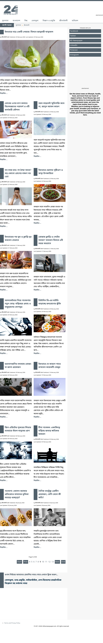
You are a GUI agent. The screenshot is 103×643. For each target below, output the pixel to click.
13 (53, 562)
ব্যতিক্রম (75, 20)
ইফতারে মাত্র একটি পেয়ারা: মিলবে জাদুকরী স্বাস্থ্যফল (29, 31)
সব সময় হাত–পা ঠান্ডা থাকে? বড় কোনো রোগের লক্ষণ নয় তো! (18, 173)
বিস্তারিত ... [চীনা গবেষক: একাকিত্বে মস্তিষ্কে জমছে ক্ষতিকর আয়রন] (37, 481)
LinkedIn (73, 45)
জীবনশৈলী (63, 20)
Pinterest (74, 50)
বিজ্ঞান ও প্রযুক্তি (49, 20)
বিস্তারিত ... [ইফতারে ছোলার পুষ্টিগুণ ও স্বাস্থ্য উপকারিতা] (37, 223)
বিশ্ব (25, 20)
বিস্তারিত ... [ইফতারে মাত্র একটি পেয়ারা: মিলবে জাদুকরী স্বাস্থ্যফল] (3, 93)
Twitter (73, 36)
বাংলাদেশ (16, 20)
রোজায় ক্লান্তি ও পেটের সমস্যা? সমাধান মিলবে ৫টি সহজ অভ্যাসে (50, 240)
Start (19, 562)
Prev (26, 562)
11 (46, 562)
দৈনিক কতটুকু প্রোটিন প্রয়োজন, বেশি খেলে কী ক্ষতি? (49, 494)
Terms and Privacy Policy (12, 623)
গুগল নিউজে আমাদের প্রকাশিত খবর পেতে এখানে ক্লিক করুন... (31, 574)
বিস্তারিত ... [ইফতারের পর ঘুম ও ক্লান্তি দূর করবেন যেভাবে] (3, 290)
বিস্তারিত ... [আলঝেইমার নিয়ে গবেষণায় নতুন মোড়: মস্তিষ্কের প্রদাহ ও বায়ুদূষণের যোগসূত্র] (3, 353)
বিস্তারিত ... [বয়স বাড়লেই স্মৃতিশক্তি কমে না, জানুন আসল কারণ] (37, 156)
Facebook (74, 31)
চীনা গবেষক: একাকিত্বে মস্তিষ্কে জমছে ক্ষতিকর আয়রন (49, 431)
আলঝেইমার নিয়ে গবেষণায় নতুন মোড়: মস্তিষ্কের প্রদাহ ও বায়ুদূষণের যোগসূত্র (18, 304)
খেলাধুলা (35, 20)
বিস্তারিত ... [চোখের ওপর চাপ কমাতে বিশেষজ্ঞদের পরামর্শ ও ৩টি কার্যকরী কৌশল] (3, 160)
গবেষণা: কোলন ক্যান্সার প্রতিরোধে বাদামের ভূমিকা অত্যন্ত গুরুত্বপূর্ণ (17, 494)
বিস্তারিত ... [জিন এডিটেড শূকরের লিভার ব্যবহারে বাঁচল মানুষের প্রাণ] (3, 481)
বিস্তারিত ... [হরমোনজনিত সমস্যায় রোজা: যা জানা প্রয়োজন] (3, 417)
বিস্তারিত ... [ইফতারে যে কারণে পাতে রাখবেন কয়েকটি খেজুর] (37, 417)
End (63, 562)
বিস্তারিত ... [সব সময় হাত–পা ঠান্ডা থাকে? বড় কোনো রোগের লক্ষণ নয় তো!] (3, 226)
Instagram (74, 55)
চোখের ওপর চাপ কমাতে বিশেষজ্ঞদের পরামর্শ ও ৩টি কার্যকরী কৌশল (17, 106)
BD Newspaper (76, 40)
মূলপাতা (5, 20)
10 (43, 562)
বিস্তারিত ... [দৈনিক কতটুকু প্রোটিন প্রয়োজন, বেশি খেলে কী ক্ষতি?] (37, 547)
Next (57, 562)
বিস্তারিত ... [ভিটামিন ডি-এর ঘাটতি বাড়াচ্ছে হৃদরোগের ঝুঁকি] (37, 353)
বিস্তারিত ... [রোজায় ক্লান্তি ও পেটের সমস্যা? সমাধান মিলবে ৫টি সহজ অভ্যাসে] (37, 290)
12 (49, 562)
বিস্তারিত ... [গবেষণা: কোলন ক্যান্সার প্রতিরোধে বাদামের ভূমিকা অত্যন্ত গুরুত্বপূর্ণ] (3, 547)
